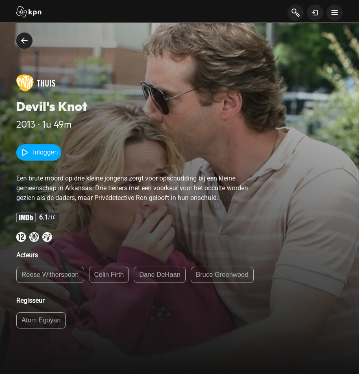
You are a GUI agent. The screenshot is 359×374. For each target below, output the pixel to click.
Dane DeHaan (159, 274)
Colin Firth (109, 274)
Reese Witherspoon (50, 274)
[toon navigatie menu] (334, 12)
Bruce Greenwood (222, 274)
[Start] (29, 12)
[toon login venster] (315, 12)
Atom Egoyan (41, 320)
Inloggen (39, 152)
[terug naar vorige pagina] (24, 41)
